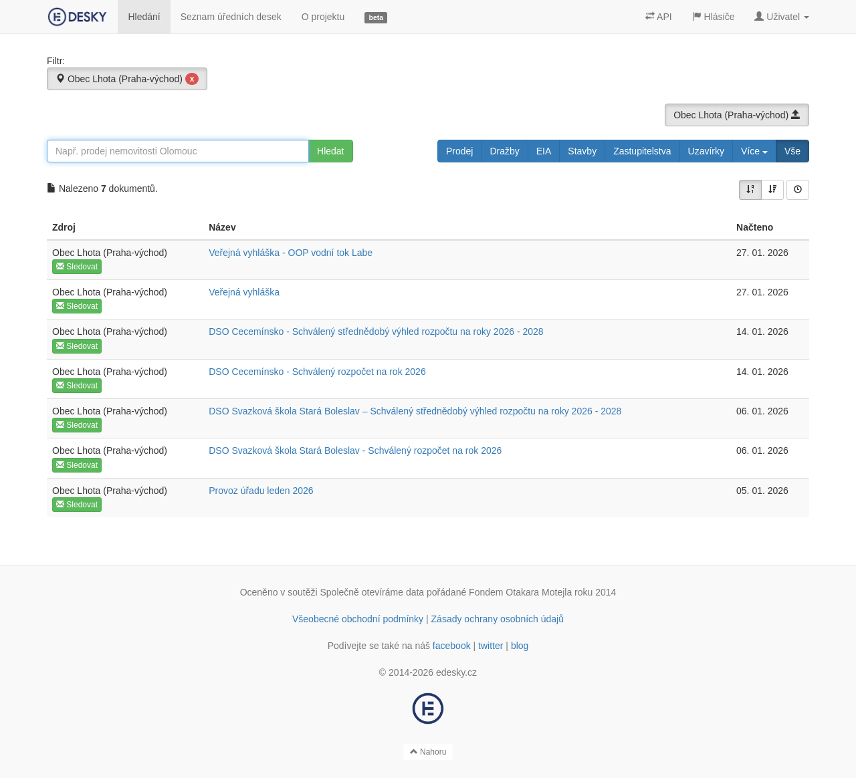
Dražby (504, 151)
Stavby (582, 151)
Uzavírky (706, 151)
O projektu (323, 16)
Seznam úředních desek (231, 16)
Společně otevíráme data (372, 592)
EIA (544, 151)
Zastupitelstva (642, 151)
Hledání (144, 16)
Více (754, 151)
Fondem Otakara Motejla (520, 592)
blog (519, 645)
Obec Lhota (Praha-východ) (127, 79)
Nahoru (428, 752)
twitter (490, 645)
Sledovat (77, 266)
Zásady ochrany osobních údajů (497, 619)
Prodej (459, 151)
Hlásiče (713, 16)
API (658, 16)
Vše (792, 151)
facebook (452, 645)
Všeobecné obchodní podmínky (357, 619)
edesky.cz (456, 672)
